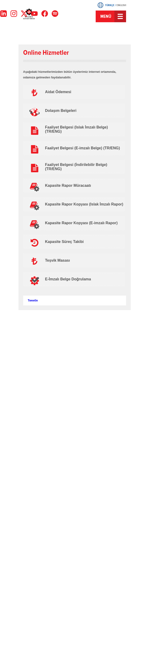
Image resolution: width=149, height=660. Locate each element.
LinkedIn (93, 34)
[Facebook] (44, 13)
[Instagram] (14, 13)
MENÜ (105, 16)
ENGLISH (121, 5)
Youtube (84, 34)
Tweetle (33, 300)
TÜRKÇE (109, 5)
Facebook (56, 34)
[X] (24, 13)
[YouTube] (34, 13)
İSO (40, 17)
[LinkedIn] (3, 13)
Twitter (65, 34)
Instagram (74, 34)
